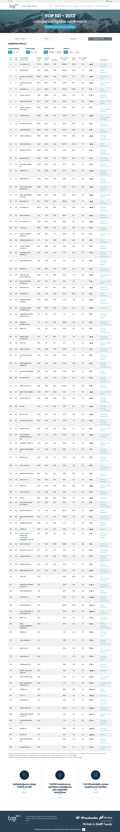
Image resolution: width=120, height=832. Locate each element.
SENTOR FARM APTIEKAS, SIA (24, 338)
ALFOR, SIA (23, 228)
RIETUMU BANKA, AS (25, 144)
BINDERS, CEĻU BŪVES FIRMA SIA (26, 672)
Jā (14, 52)
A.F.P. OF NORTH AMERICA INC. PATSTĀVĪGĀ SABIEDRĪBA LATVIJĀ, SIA (27, 537)
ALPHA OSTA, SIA (24, 429)
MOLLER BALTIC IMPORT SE (26, 518)
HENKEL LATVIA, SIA (25, 564)
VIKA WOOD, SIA (24, 378)
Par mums (82, 6)
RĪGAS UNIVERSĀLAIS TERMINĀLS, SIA (26, 684)
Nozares (73, 39)
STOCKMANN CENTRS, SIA (26, 722)
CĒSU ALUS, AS (24, 457)
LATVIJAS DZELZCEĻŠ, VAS (26, 84)
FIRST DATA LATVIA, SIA (26, 550)
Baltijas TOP (63, 6)
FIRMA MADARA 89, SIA (26, 571)
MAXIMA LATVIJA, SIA (26, 124)
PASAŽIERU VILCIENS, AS (26, 443)
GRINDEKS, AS (24, 171)
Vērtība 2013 (38, 59)
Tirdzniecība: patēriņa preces (104, 125)
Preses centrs (90, 6)
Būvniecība (103, 308)
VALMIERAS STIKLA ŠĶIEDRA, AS (25, 254)
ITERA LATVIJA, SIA (25, 349)
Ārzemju (58, 52)
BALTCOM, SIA (24, 648)
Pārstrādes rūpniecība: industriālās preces (105, 138)
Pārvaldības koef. (83, 59)
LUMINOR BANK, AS (25, 130)
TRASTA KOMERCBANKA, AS (27, 372)
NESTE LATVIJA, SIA (25, 544)
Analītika (56, 6)
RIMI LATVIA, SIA (24, 158)
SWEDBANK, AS (24, 70)
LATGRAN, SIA (24, 700)
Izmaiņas (54, 60)
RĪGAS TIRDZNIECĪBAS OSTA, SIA (26, 196)
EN (11, 1)
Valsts (77, 52)
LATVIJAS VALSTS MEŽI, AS (26, 78)
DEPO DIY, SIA (24, 414)
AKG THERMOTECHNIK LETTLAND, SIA (26, 504)
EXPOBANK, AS (24, 294)
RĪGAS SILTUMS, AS (25, 216)
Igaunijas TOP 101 (100, 39)
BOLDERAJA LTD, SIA (25, 150)
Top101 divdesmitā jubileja (102, 6)
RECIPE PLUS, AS (24, 288)
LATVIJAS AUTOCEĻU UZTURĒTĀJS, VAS (25, 309)
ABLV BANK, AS (24, 201)
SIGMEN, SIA (23, 729)
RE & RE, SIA (23, 735)
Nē (17, 52)
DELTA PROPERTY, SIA (26, 261)
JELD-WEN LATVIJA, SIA (26, 421)
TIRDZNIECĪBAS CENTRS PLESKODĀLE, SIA (26, 315)
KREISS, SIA (23, 486)
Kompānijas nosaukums (24, 59)
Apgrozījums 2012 (64, 59)
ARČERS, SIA (23, 529)
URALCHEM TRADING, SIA (26, 165)
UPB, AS (22, 498)
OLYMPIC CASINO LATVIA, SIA (25, 247)
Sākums (51, 6)
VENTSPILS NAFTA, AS (26, 101)
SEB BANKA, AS (24, 89)
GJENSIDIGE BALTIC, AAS (26, 474)
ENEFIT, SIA (23, 618)
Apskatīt (24, 792)
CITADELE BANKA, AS (25, 605)
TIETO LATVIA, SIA (25, 465)
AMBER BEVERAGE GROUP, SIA (25, 301)
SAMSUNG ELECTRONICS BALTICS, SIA (26, 586)
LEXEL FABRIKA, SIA (25, 640)
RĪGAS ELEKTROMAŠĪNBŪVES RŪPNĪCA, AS (26, 626)
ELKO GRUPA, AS (24, 222)
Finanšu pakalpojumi (103, 71)
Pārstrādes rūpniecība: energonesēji (103, 702)
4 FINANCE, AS (24, 689)
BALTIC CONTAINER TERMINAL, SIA (25, 282)
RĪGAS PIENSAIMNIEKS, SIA (26, 740)
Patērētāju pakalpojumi (103, 229)
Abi (10, 52)
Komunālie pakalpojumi (103, 65)
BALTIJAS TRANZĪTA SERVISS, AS (25, 235)
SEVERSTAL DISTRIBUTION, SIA (25, 323)
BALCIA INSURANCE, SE (26, 511)
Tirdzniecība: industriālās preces (105, 165)
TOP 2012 (16, 59)
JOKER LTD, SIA (24, 480)
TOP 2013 (10, 59)
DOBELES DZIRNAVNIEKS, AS (27, 450)
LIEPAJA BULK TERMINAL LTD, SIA (26, 715)
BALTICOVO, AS (24, 597)
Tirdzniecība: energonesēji (103, 350)
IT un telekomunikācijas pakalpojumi (105, 109)
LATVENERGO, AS (25, 64)
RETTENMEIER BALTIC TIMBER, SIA (26, 364)
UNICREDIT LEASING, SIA (26, 240)
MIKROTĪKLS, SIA (24, 179)
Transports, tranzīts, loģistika (105, 84)
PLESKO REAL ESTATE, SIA (26, 356)
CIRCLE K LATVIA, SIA (25, 386)
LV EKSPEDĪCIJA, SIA (25, 747)
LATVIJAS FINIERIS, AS (26, 136)
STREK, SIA (23, 343)
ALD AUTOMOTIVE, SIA (26, 677)
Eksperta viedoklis (73, 6)
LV (8, 1)
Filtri (47, 39)
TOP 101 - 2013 (20, 39)
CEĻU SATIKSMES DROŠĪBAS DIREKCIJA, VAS (26, 437)
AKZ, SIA (22, 406)
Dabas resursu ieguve (104, 77)
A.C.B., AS (22, 696)
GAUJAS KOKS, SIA (25, 398)
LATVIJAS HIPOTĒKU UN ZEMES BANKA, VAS (26, 612)
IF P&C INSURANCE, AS (26, 591)
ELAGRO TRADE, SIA (25, 708)
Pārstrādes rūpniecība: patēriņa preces (104, 173)
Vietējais (51, 52)
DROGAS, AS (23, 269)
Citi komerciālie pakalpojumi (104, 436)
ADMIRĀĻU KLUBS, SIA (26, 523)
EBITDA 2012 (73, 59)
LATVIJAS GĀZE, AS (25, 95)
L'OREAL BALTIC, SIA (25, 664)
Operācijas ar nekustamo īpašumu (103, 189)
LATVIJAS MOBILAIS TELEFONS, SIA (25, 109)
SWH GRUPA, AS (24, 656)
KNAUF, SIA (23, 329)
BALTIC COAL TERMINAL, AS (26, 393)
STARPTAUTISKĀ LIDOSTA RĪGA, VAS (25, 276)
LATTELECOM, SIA (25, 116)
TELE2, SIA (22, 577)
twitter (109, 1)
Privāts (71, 52)
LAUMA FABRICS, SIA (25, 556)
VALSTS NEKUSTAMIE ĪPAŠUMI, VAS (26, 188)
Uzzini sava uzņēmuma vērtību (60, 27)
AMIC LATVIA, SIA (24, 492)
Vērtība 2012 (46, 59)
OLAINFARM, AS (24, 207)
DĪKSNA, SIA (23, 632)
